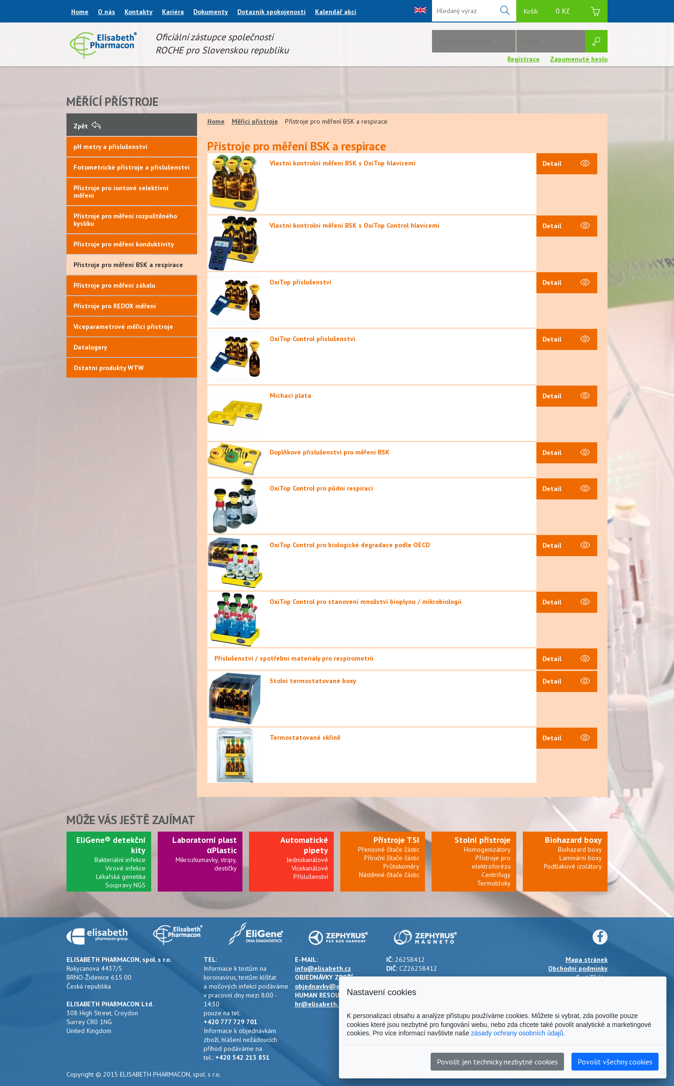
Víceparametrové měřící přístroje (123, 326)
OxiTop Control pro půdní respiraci (321, 488)
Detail (566, 164)
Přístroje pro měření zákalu (114, 285)
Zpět (87, 126)
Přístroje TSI (396, 839)
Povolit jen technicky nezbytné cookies (497, 1061)
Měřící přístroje (255, 121)
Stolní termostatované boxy (313, 681)
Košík (562, 12)
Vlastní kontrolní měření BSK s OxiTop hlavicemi (343, 163)
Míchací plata (290, 395)
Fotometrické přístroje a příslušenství (131, 167)
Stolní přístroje (482, 839)
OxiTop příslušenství (300, 282)
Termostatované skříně (305, 737)
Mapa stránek (586, 959)
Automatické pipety (304, 844)
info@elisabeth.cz (323, 968)
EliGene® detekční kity (111, 844)
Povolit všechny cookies (615, 1061)
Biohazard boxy (573, 839)
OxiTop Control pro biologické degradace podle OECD (350, 545)
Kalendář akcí (335, 11)
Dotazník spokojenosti (271, 11)
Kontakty (139, 11)
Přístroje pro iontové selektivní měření (120, 192)
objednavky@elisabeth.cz (334, 986)
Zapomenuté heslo (579, 59)
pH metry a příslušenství (110, 146)
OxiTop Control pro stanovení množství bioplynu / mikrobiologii (366, 601)
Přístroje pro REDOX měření (114, 306)
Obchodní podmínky (578, 968)
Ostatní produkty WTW (108, 368)
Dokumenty (210, 11)
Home (79, 11)
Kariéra (173, 11)
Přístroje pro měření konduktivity (123, 244)
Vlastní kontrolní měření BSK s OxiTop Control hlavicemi (355, 225)
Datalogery (90, 347)
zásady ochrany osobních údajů (517, 1033)
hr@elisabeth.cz (320, 1004)
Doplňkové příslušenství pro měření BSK (329, 452)
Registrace (523, 59)
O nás (106, 11)
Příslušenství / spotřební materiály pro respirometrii (294, 658)
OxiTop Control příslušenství (312, 339)
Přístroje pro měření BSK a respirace (128, 264)
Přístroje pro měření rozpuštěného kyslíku (125, 220)
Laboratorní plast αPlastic (204, 844)
